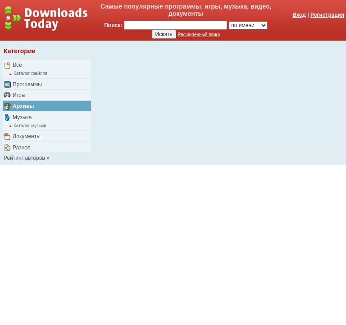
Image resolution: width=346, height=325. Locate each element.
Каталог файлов (30, 73)
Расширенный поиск (199, 34)
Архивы (23, 106)
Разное (22, 147)
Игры (19, 95)
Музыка (22, 117)
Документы (27, 136)
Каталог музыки (30, 125)
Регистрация (327, 15)
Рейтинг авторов (24, 158)
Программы (27, 84)
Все (17, 65)
